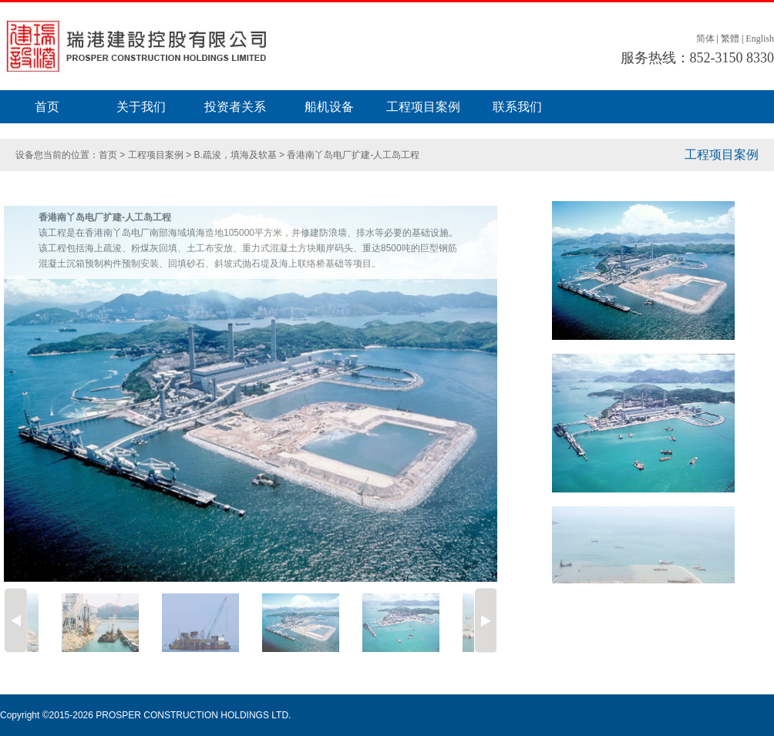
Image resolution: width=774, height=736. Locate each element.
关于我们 (141, 106)
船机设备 (329, 106)
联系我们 (517, 106)
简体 (705, 38)
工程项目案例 (423, 106)
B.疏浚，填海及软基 (236, 155)
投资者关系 (235, 106)
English (759, 38)
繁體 (730, 38)
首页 (47, 106)
